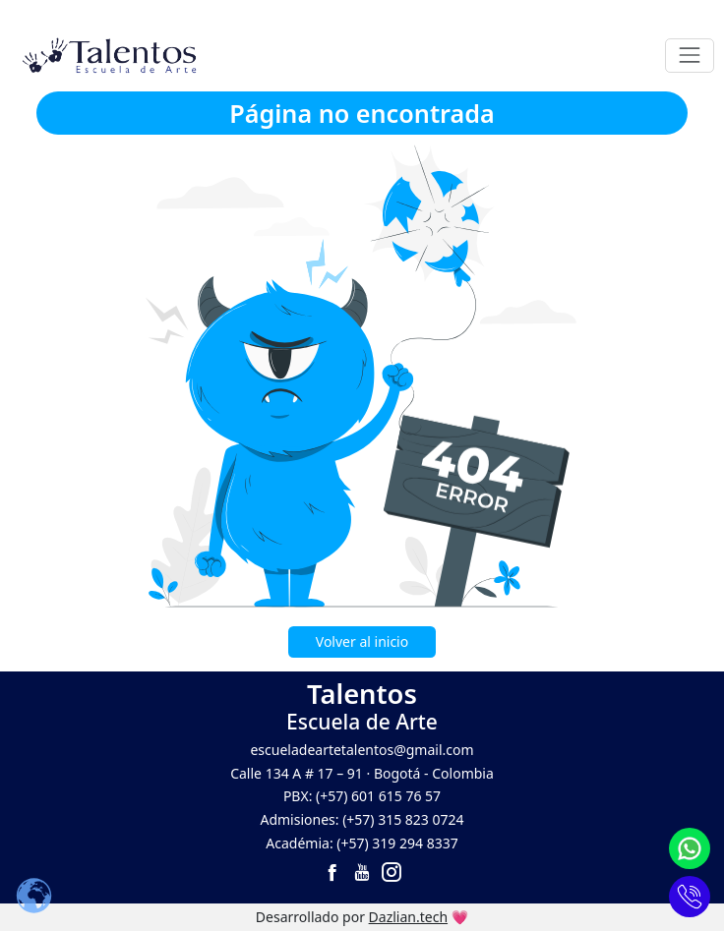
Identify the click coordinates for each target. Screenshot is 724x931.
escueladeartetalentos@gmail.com (361, 749)
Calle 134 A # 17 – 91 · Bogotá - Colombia (362, 773)
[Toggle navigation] (689, 55)
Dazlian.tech (408, 916)
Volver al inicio (362, 641)
